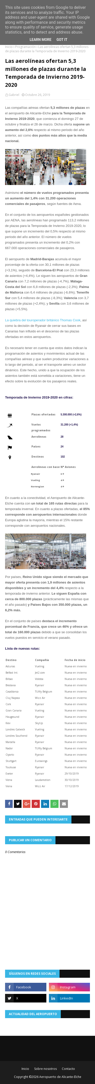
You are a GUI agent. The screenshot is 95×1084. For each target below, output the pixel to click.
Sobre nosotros (45, 1069)
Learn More (40, 40)
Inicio (9, 47)
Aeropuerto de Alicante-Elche (60, 1077)
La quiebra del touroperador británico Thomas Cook (43, 320)
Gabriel (14, 95)
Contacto (68, 1069)
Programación (25, 47)
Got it (61, 40)
